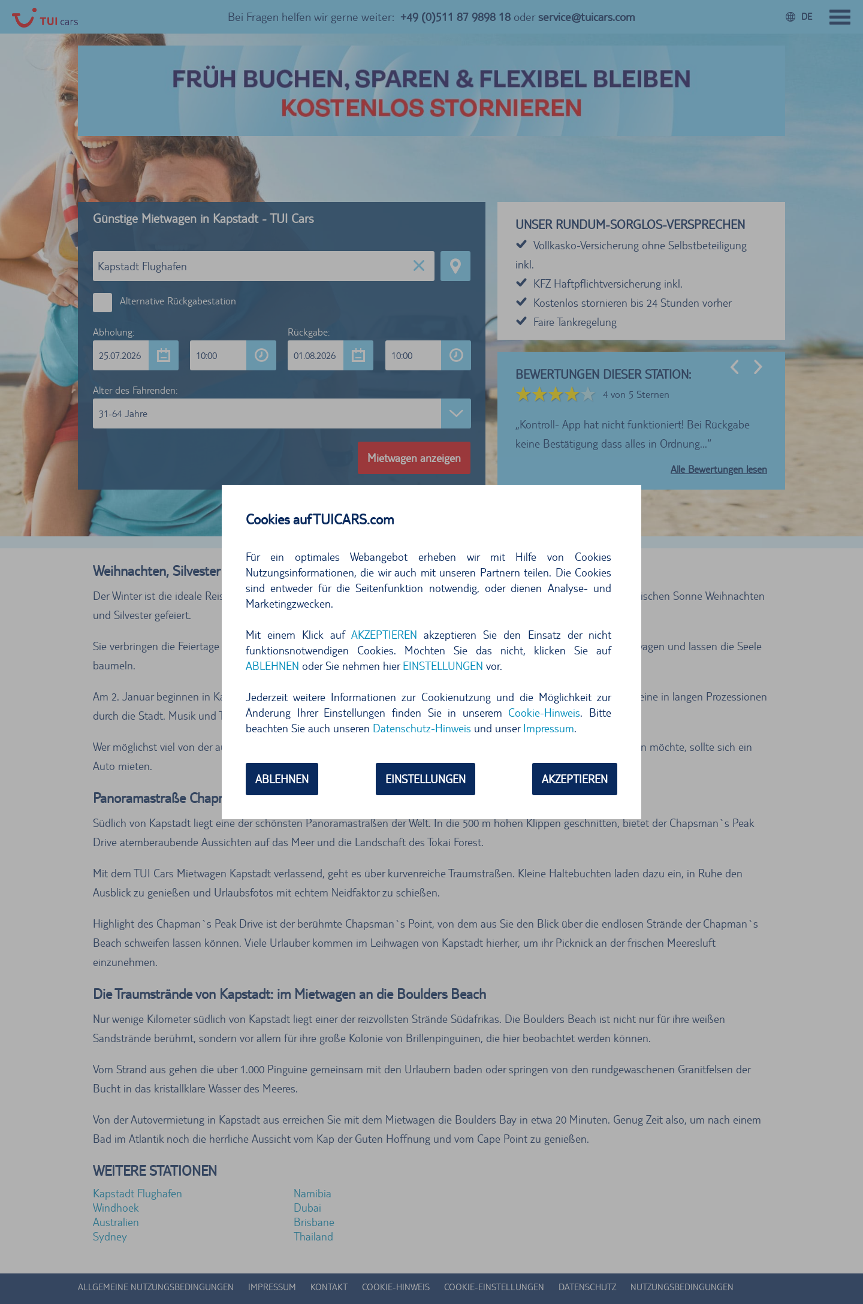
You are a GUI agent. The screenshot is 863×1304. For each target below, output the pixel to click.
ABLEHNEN (272, 665)
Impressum (548, 728)
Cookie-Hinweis (544, 712)
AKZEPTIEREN (384, 634)
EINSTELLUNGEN (443, 665)
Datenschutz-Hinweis (422, 728)
